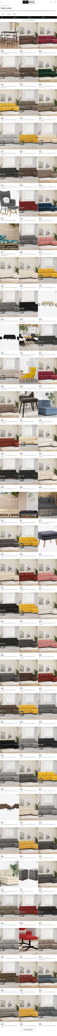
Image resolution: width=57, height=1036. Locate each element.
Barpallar (14, 14)
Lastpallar (9, 14)
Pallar (2, 5)
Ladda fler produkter (28, 1029)
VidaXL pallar (6, 5)
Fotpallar (3, 14)
